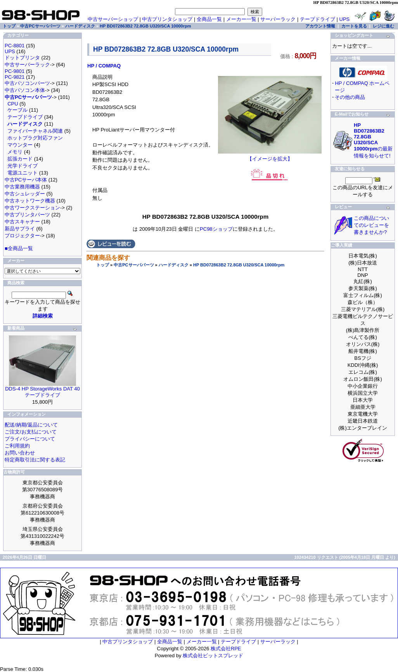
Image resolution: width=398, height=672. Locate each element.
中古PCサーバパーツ (134, 265)
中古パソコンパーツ (27, 83)
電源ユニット (22, 173)
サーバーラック (278, 19)
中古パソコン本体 (25, 90)
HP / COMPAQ (104, 66)
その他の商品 (350, 97)
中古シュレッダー (25, 194)
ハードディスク (174, 265)
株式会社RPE (226, 648)
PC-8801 (14, 45)
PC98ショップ (216, 229)
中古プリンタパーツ (27, 215)
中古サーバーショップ (113, 19)
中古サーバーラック (27, 64)
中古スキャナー (22, 222)
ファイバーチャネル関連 (35, 131)
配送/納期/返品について (31, 425)
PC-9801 (14, 71)
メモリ (14, 152)
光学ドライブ (22, 166)
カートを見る (354, 26)
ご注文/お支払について (31, 432)
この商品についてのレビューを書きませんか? (371, 225)
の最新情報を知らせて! (373, 140)
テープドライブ (317, 19)
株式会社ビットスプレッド (213, 655)
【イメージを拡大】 (270, 156)
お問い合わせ (20, 453)
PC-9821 (14, 77)
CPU (12, 104)
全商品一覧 (209, 19)
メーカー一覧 (241, 19)
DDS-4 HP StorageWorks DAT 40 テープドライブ (42, 392)
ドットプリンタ (22, 57)
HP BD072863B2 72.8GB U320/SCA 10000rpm (238, 265)
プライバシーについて (30, 439)
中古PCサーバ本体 (26, 180)
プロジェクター (22, 235)
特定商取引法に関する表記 (35, 460)
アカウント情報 (320, 26)
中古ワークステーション (32, 208)
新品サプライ (20, 228)
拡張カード (20, 159)
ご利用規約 (17, 446)
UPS (344, 19)
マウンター (20, 145)
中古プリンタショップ (167, 19)
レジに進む (383, 26)
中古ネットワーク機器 (30, 201)
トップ (102, 265)
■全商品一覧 (19, 248)
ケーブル (17, 110)
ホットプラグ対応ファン (35, 138)
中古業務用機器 (22, 187)
